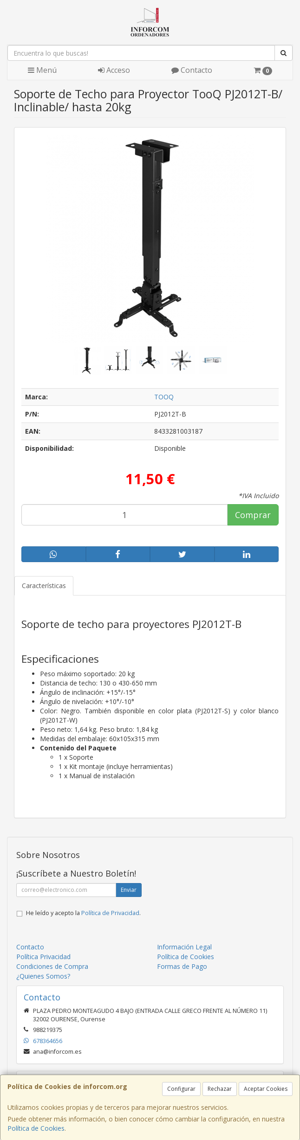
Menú (42, 70)
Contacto (191, 70)
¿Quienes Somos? (43, 976)
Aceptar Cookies (265, 1089)
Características (44, 585)
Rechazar (220, 1089)
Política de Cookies (36, 1128)
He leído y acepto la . (83, 913)
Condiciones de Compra (52, 966)
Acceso (114, 70)
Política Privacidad (43, 956)
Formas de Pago (182, 966)
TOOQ (164, 396)
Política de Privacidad (110, 913)
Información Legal (184, 946)
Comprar (253, 514)
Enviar (129, 890)
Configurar (181, 1089)
